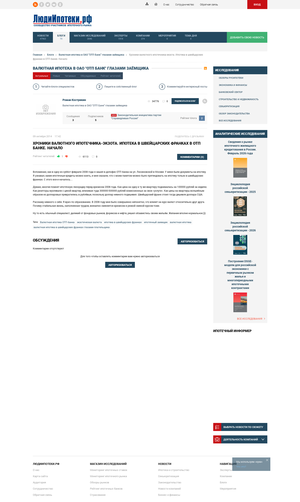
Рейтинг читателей (110, 75)
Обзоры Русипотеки (231, 77)
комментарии (192, 157)
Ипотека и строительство (173, 470)
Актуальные (41, 75)
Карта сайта (40, 476)
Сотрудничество (184, 4)
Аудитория (39, 482)
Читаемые (70, 75)
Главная (37, 54)
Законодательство (169, 482)
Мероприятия (228, 488)
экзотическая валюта (89, 222)
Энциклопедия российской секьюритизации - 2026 (240, 226)
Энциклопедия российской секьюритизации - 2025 (240, 188)
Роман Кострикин (74, 100)
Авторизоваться (192, 241)
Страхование (98, 495)
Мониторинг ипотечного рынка (108, 476)
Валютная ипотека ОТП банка (57, 222)
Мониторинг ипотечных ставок (108, 470)
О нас (166, 4)
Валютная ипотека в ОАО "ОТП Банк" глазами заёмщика (91, 54)
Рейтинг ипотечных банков (106, 488)
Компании (226, 476)
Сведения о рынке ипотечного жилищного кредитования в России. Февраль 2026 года (240, 147)
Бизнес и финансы (169, 495)
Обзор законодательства (234, 113)
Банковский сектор (230, 91)
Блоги (50, 54)
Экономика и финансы (233, 84)
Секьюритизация (229, 106)
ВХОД (257, 4)
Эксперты (226, 470)
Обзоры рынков (99, 482)
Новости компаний (169, 488)
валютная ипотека (180, 222)
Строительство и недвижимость (239, 99)
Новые (56, 75)
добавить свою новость (247, 37)
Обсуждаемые (88, 75)
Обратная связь (209, 4)
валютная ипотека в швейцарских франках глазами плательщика (72, 227)
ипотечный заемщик (156, 222)
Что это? (241, 466)
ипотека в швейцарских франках (123, 222)
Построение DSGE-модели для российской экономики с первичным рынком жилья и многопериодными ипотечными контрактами (240, 274)
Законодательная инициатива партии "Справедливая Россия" (142, 118)
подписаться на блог (185, 101)
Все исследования (230, 120)
